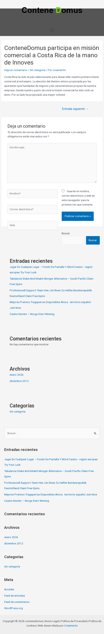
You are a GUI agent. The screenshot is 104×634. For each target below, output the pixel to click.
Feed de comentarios (16, 601)
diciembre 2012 (19, 381)
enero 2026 (17, 374)
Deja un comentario (15, 70)
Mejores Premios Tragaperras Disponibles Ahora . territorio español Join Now (50, 494)
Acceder (9, 589)
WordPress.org (13, 608)
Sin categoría (37, 70)
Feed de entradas (14, 595)
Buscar (66, 233)
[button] (52, 30)
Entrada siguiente (75, 109)
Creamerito (71, 625)
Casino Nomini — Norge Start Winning (32, 314)
